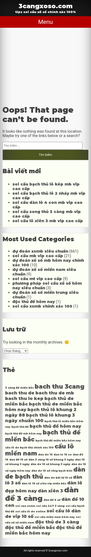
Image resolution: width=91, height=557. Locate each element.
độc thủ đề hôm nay (33, 301)
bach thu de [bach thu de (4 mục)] (19, 393)
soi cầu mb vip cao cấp (37, 256)
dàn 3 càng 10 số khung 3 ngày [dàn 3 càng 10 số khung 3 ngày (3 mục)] (51, 459)
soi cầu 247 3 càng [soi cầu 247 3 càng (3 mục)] (50, 506)
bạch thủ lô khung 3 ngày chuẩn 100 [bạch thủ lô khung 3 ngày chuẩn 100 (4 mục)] (40, 417)
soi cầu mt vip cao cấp (37, 278)
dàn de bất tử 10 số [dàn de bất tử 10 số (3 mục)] (58, 477)
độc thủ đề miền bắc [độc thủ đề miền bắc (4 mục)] (30, 527)
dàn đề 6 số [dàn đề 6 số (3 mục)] (51, 500)
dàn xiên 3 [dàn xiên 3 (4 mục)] (50, 491)
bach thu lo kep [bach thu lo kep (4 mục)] (24, 398)
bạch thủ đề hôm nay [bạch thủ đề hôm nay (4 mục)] (55, 426)
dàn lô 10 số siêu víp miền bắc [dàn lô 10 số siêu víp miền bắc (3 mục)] (44, 483)
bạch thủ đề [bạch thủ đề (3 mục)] (20, 426)
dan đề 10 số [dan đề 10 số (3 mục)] (18, 459)
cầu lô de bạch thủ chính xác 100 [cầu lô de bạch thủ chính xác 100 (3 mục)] (29, 447)
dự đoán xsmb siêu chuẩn (40, 251)
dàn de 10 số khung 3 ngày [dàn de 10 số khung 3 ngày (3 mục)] (50, 464)
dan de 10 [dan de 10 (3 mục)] (45, 454)
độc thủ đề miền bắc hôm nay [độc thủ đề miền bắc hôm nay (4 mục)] (43, 530)
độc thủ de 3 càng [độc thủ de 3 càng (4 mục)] (57, 522)
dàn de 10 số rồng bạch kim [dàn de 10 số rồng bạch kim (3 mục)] (51, 470)
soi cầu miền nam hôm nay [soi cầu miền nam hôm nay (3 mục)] (54, 517)
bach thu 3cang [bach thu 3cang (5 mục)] (59, 386)
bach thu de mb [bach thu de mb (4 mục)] (54, 393)
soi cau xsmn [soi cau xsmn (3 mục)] (25, 506)
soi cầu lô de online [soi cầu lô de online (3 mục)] (30, 511)
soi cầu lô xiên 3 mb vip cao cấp (47, 221)
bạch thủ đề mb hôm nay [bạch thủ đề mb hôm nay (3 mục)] (23, 433)
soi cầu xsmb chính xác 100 (42, 306)
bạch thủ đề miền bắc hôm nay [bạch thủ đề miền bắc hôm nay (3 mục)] (58, 440)
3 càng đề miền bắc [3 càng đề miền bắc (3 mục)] (19, 387)
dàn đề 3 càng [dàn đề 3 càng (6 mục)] (42, 494)
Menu (45, 22)
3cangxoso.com (46, 6)
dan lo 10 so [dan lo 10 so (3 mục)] (63, 454)
